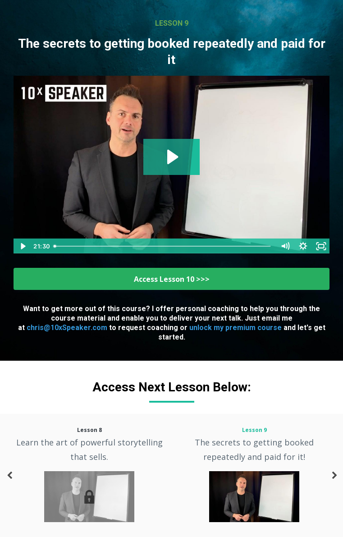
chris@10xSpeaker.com (67, 327)
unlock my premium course (235, 327)
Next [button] (334, 480)
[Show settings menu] (303, 246)
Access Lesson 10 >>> (172, 279)
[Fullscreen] (321, 246)
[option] (89, 475)
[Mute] (285, 246)
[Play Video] (22, 246)
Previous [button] (9, 480)
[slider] (163, 246)
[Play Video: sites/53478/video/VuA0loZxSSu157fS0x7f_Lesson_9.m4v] (171, 157)
